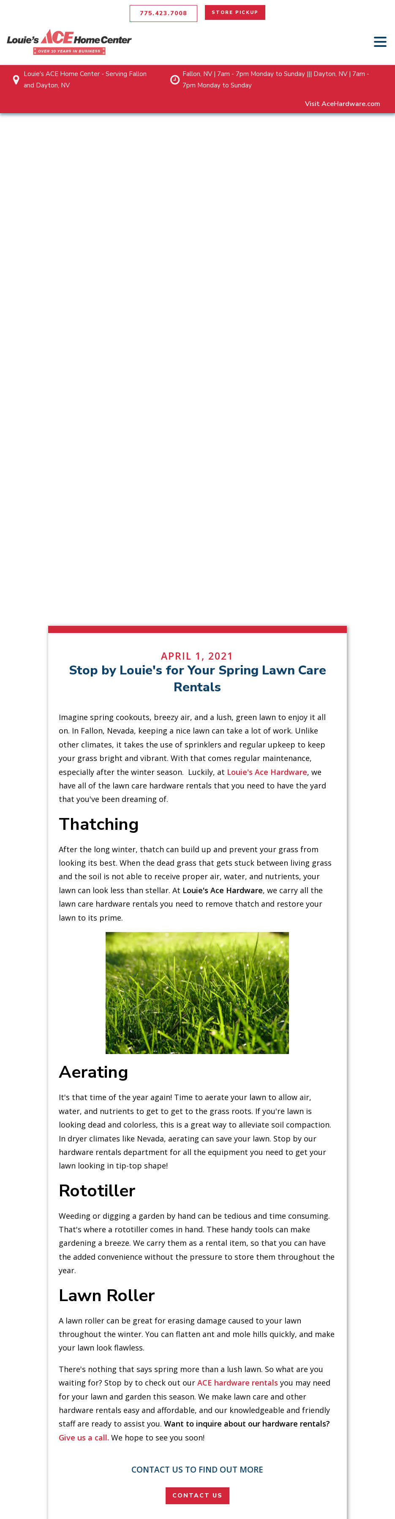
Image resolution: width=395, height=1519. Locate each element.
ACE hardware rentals (237, 1383)
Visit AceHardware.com (342, 104)
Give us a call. (84, 1437)
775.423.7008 (163, 13)
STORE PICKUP (235, 12)
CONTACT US (197, 1496)
